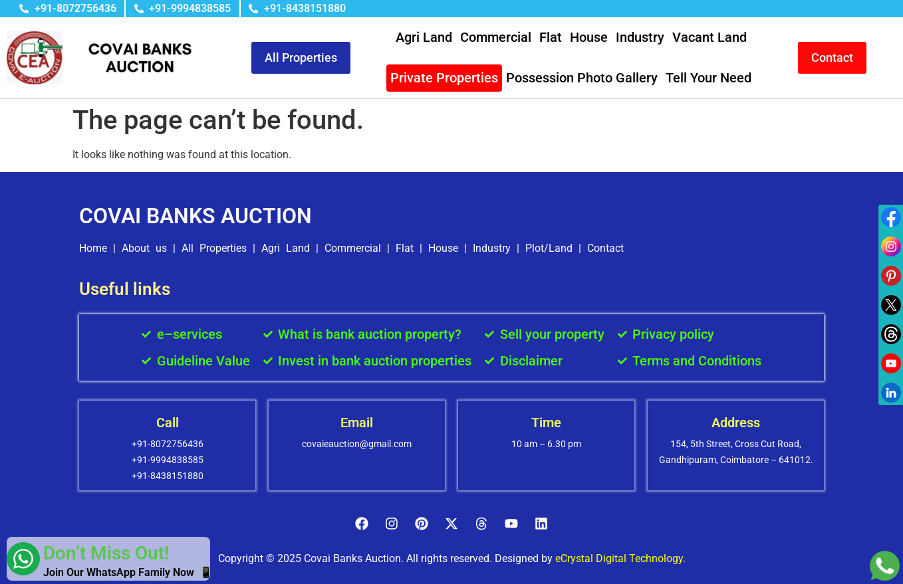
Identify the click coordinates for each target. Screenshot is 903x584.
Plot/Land (549, 248)
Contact (605, 248)
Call (167, 423)
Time (546, 423)
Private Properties (444, 78)
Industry (640, 37)
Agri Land (424, 37)
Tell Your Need (708, 78)
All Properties (214, 248)
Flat (550, 37)
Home (93, 248)
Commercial (495, 37)
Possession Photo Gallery (582, 78)
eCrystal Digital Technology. (620, 558)
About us (144, 248)
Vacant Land (709, 37)
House (589, 37)
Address (735, 423)
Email (356, 423)
